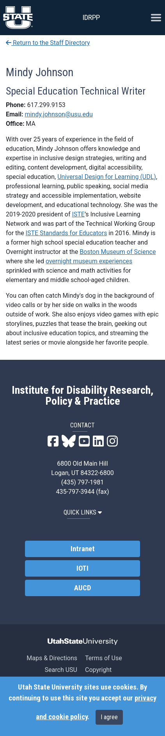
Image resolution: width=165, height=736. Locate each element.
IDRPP (91, 17)
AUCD (82, 588)
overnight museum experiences (89, 261)
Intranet (83, 549)
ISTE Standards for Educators (66, 233)
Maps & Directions (52, 658)
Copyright (98, 669)
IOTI (82, 568)
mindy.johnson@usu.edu (58, 114)
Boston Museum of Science (118, 251)
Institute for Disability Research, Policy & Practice (82, 396)
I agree (109, 717)
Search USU (61, 669)
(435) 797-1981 (82, 482)
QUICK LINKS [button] (83, 512)
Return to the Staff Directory (48, 42)
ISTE (78, 214)
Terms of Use (103, 658)
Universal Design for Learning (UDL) (106, 176)
